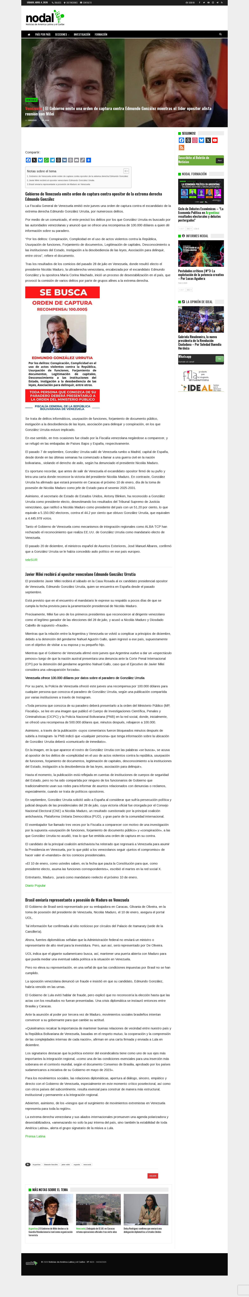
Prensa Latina (35, 1136)
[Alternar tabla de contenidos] (124, 171)
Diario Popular (35, 885)
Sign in (190, 2)
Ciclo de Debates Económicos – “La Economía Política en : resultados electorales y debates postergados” (200, 214)
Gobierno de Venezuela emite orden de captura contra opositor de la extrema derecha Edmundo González (78, 176)
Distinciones (71, 2)
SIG (189, 229)
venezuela (87, 1164)
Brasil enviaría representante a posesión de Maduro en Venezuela (59, 184)
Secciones (61, 34)
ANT (181, 229)
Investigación (82, 34)
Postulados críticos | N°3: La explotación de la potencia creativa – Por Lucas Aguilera (201, 274)
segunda (77, 1164)
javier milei (66, 1164)
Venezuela (31, 99)
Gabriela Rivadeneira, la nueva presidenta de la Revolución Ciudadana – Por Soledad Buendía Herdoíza (199, 342)
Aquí (220, 160)
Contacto (86, 2)
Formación (101, 34)
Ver (219, 359)
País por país (42, 34)
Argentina (36, 1164)
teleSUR (31, 560)
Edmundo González (51, 1164)
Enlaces (56, 2)
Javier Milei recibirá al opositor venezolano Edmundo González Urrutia (61, 180)
